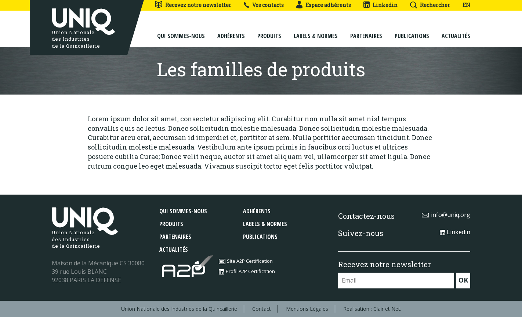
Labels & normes (316, 30)
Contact (261, 308)
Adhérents (231, 30)
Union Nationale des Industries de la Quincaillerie (179, 308)
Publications (412, 30)
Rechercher (430, 4)
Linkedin (380, 4)
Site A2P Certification (246, 261)
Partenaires (366, 30)
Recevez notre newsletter (193, 4)
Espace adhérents (323, 4)
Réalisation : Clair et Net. (372, 308)
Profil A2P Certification (247, 271)
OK (463, 280)
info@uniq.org (445, 215)
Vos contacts (264, 4)
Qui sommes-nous (181, 30)
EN (466, 4)
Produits (269, 30)
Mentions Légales (307, 308)
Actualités (456, 30)
